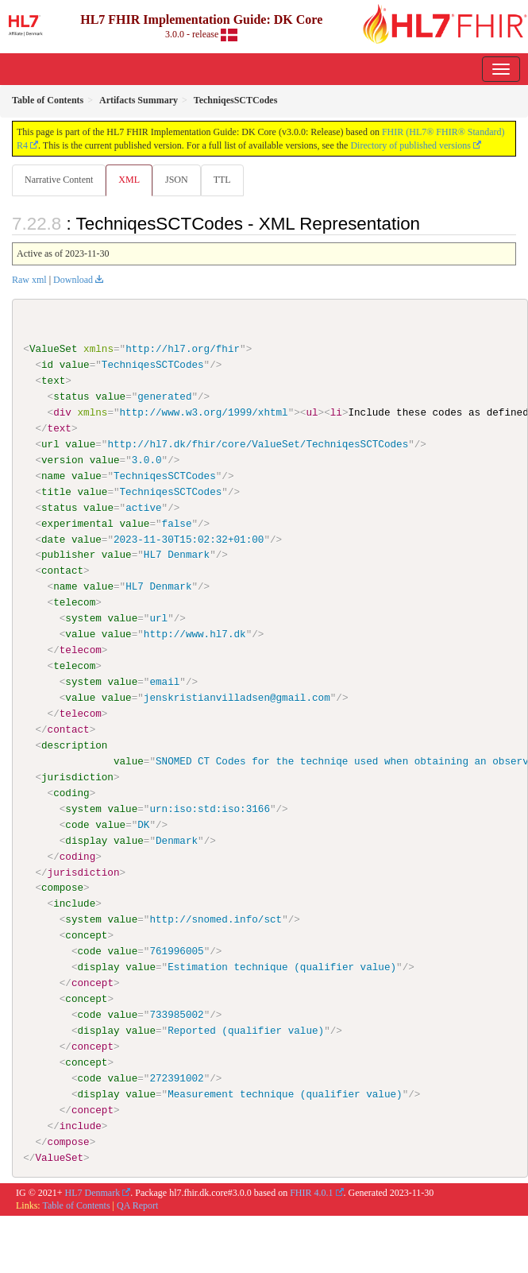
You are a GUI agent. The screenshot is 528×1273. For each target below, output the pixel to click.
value (75, 365)
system (83, 618)
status (71, 396)
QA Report (137, 1205)
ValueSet (53, 349)
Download (73, 279)
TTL (222, 179)
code (77, 824)
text (53, 380)
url (50, 444)
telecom (74, 602)
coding (71, 792)
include (74, 903)
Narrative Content (59, 179)
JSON (176, 179)
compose (62, 887)
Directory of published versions (410, 145)
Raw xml (29, 279)
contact (62, 570)
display (86, 840)
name (53, 476)
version (62, 460)
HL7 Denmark (93, 1192)
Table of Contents (76, 1205)
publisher (68, 555)
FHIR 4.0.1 (311, 1192)
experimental (77, 523)
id (47, 365)
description (74, 744)
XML (129, 179)
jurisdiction (77, 776)
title (56, 491)
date (53, 539)
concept (86, 935)
